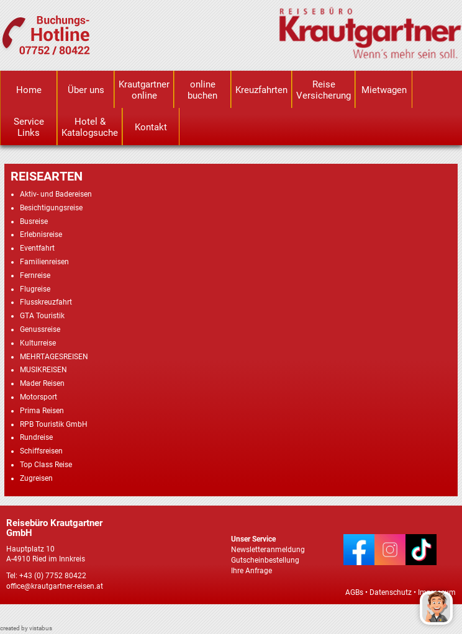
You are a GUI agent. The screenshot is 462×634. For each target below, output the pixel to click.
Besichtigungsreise (51, 207)
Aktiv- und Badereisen (56, 194)
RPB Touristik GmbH (54, 424)
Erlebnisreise (41, 234)
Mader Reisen (42, 383)
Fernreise (35, 275)
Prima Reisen (42, 410)
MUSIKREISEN (43, 369)
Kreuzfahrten (261, 90)
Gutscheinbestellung (265, 560)
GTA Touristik (42, 315)
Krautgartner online (144, 90)
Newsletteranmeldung (268, 549)
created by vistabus (26, 628)
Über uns (86, 90)
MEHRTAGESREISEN (54, 356)
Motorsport (38, 397)
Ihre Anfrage (251, 570)
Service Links (29, 127)
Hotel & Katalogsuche (89, 127)
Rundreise (36, 437)
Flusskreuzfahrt (46, 302)
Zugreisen (36, 478)
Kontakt (151, 127)
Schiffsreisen (41, 451)
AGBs (354, 592)
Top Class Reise (46, 464)
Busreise (34, 221)
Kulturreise (38, 343)
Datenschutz (390, 592)
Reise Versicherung (323, 90)
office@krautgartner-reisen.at (54, 586)
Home (29, 90)
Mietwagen (384, 90)
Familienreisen (44, 261)
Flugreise (35, 289)
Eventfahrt (37, 248)
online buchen (202, 90)
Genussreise (40, 329)
